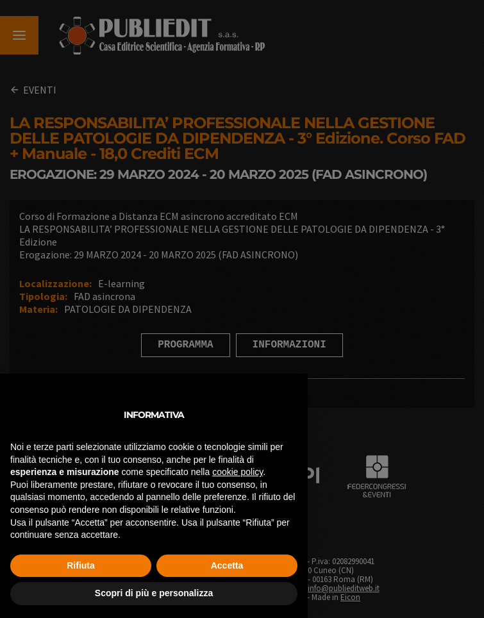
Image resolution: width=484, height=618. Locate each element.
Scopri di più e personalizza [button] (154, 593)
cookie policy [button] (237, 472)
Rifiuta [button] (81, 565)
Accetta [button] (227, 565)
